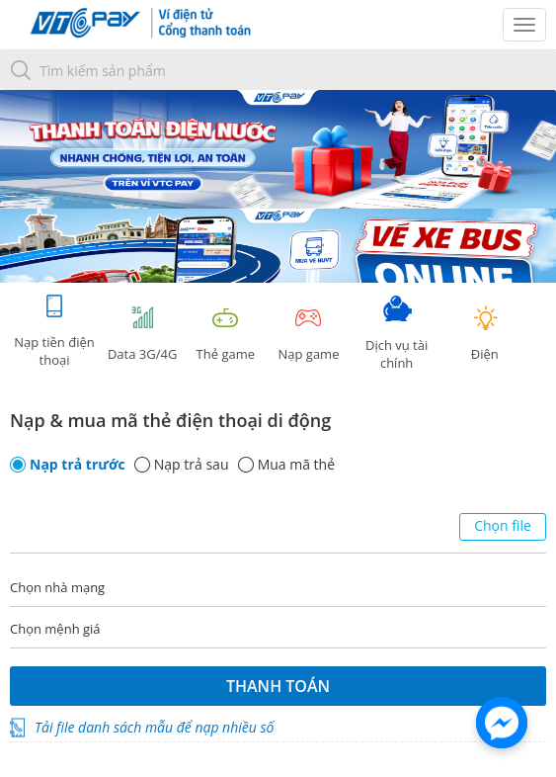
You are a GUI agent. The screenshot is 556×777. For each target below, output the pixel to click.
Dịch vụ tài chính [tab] (397, 334)
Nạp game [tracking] (308, 333)
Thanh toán (278, 686)
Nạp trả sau (191, 465)
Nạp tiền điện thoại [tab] (54, 331)
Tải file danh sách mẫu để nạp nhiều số (154, 727)
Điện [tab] (484, 333)
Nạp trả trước (77, 465)
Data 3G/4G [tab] (142, 333)
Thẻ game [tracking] (225, 333)
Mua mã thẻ (296, 465)
